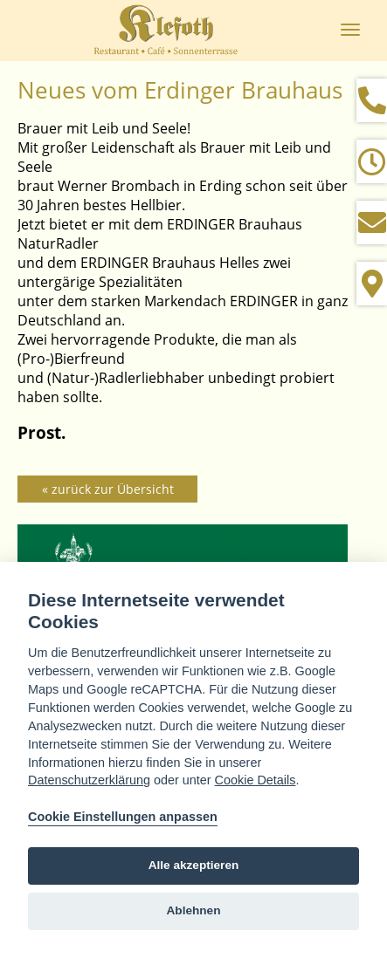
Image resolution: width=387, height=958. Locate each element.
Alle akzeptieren (194, 865)
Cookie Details (255, 780)
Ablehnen (194, 910)
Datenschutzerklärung (89, 780)
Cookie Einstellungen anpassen (123, 817)
